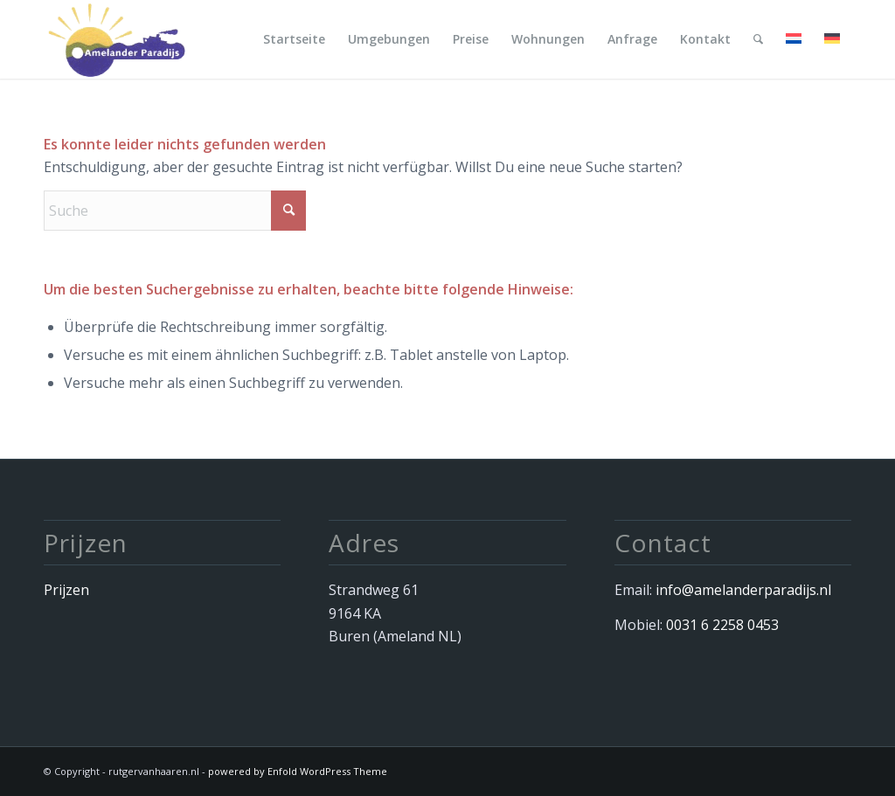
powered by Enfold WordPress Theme (297, 771)
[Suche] (758, 39)
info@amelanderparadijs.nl (743, 589)
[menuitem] (294, 39)
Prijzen (66, 589)
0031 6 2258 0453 (722, 624)
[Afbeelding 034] (115, 39)
